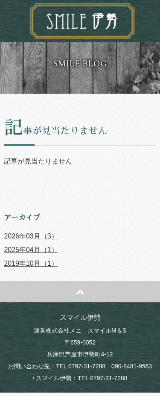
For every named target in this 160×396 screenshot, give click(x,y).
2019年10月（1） (31, 263)
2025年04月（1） (31, 249)
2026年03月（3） (31, 236)
